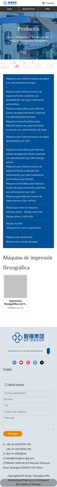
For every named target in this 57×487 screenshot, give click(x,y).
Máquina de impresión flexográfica (25, 232)
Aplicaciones (28, 9)
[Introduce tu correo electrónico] (26, 351)
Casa (9, 9)
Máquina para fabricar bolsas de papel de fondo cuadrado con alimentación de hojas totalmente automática (25, 98)
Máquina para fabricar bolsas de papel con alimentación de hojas (27, 80)
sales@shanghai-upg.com (20, 458)
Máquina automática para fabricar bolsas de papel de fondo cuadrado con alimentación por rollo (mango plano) (25, 156)
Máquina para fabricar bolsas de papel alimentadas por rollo (27, 138)
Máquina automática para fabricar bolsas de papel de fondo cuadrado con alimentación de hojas (25, 112)
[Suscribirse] (48, 351)
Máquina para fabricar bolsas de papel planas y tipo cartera (24, 198)
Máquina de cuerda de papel (22, 241)
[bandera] (28, 64)
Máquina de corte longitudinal (24, 227)
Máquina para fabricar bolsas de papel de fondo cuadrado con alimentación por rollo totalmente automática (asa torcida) (24, 173)
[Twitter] (42, 362)
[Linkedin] (35, 362)
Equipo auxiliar (14, 223)
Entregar (13, 433)
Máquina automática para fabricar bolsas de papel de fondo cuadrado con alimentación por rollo (25, 187)
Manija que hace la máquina (21, 207)
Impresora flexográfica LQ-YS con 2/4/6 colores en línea (15, 302)
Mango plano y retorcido (19, 216)
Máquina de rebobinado (19, 237)
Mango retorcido (33, 211)
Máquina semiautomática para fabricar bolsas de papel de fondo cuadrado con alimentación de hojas (26, 125)
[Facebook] (14, 362)
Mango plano (14, 211)
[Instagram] (28, 362)
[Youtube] (21, 362)
